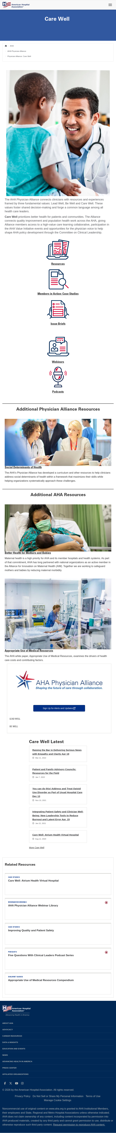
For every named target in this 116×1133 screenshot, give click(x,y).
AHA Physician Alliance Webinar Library (33, 905)
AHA (12, 46)
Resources (58, 264)
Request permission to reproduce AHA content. (79, 1124)
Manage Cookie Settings (57, 1100)
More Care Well (36, 847)
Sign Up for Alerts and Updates (64, 708)
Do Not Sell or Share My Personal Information (58, 1096)
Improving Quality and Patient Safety (31, 930)
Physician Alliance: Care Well (19, 56)
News (5, 1055)
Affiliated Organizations (15, 1074)
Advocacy (7, 1029)
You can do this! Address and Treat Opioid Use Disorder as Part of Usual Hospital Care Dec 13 (57, 792)
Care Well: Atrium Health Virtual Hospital (55, 834)
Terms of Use (93, 1096)
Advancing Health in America (17, 1061)
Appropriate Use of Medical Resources (29, 650)
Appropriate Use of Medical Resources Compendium (41, 980)
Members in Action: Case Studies (58, 294)
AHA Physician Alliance (16, 51)
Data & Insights (10, 1042)
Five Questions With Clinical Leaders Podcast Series (41, 955)
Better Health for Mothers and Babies (28, 553)
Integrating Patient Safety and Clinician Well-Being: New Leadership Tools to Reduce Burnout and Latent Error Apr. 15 (57, 815)
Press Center (9, 1068)
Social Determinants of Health (23, 467)
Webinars (58, 362)
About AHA (7, 1023)
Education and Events (13, 1049)
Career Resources (12, 1036)
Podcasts (58, 392)
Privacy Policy (22, 1096)
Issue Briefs (58, 324)
